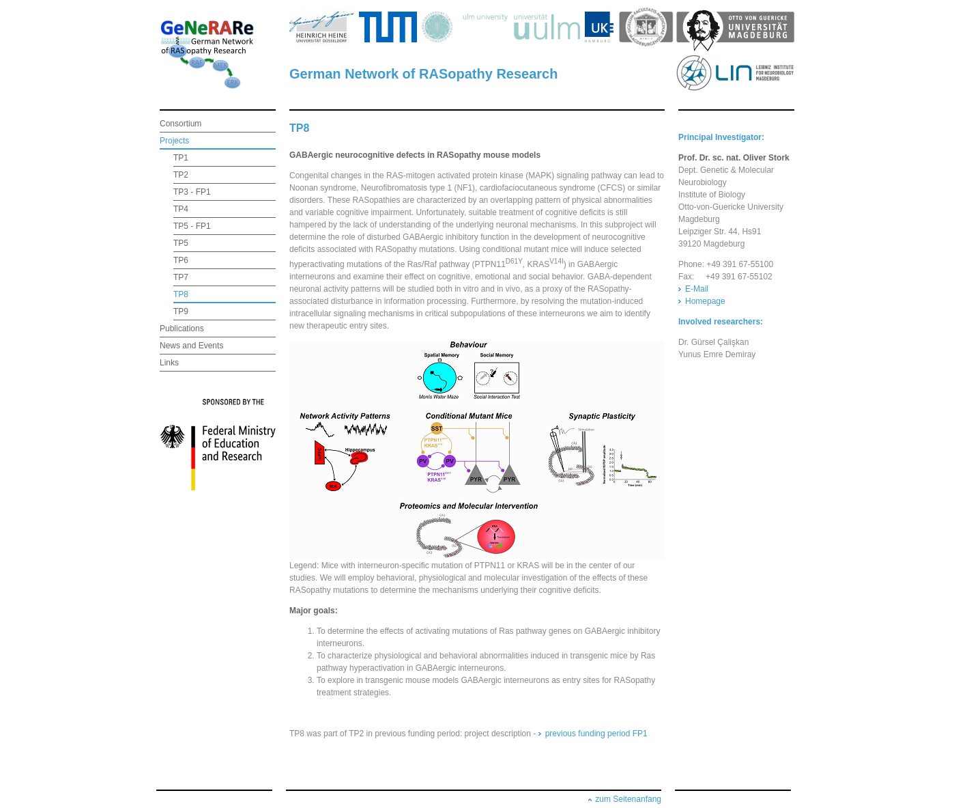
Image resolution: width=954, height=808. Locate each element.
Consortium (180, 123)
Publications (182, 328)
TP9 (180, 311)
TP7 (180, 277)
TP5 (180, 243)
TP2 (180, 175)
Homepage (705, 301)
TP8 (180, 294)
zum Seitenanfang (628, 799)
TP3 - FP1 (192, 192)
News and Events (191, 345)
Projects (174, 140)
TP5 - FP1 (192, 226)
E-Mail (696, 289)
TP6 (180, 260)
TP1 (180, 158)
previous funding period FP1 (596, 733)
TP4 (180, 209)
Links (169, 362)
